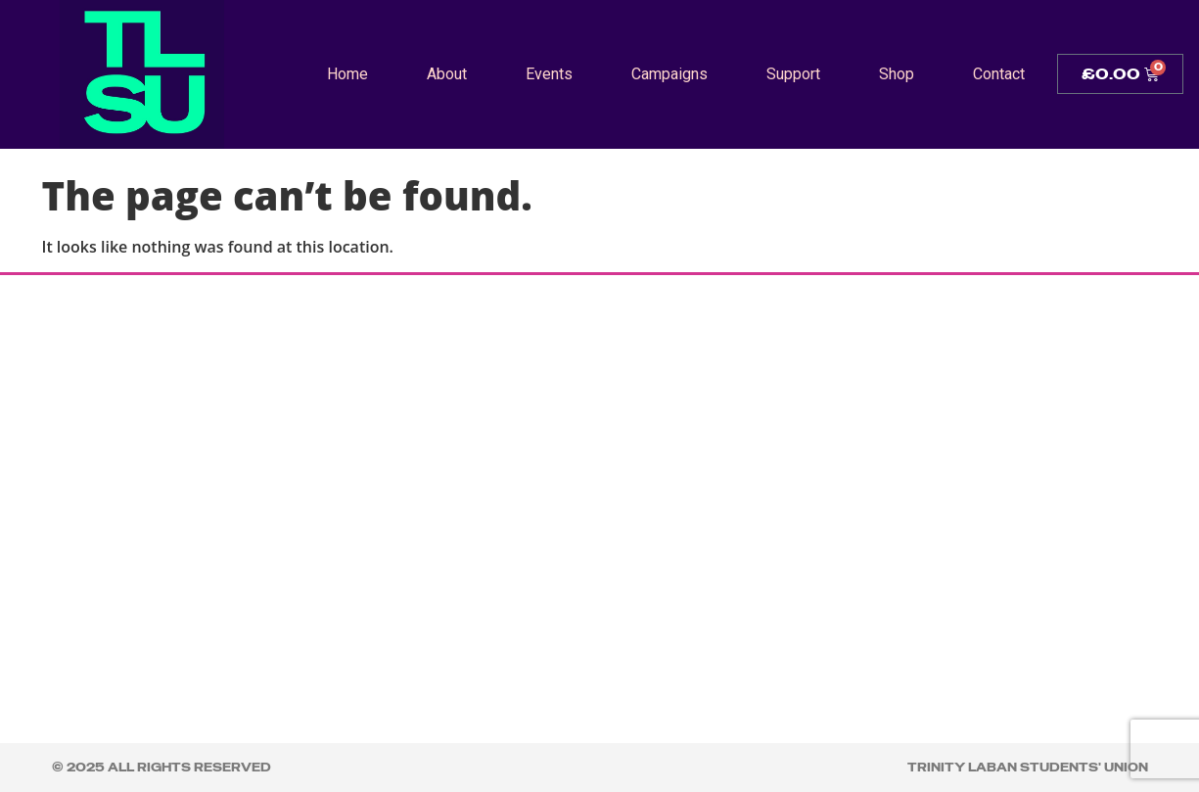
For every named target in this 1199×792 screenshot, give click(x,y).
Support (793, 74)
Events (549, 74)
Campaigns (669, 74)
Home (347, 74)
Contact (999, 74)
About (447, 74)
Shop (896, 74)
